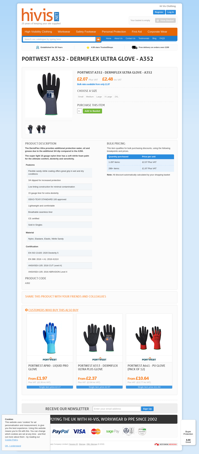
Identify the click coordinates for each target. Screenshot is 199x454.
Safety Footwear (86, 31)
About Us (118, 38)
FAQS (162, 38)
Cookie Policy (11, 440)
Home (108, 38)
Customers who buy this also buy (53, 310)
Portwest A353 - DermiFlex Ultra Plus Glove (98, 367)
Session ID (73, 444)
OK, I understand (13, 446)
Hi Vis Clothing (168, 6)
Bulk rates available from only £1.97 (93, 84)
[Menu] (194, 422)
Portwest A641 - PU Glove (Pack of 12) (146, 367)
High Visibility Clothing (38, 31)
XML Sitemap (91, 444)
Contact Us (130, 38)
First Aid (137, 31)
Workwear (64, 31)
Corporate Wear (157, 31)
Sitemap (82, 444)
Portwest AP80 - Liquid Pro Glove (48, 367)
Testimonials (144, 38)
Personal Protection (114, 31)
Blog (154, 38)
